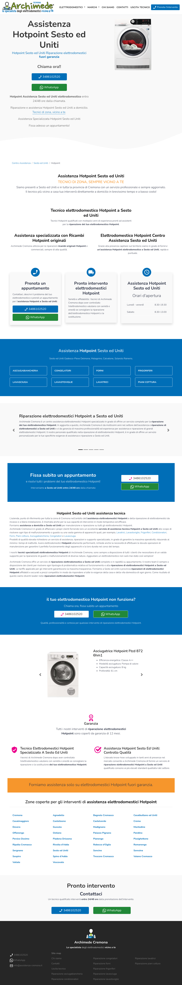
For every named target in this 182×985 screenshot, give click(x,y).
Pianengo (98, 838)
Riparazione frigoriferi (104, 968)
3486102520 (49, 77)
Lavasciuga (70, 536)
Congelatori (56, 536)
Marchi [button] (93, 7)
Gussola (57, 827)
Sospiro (17, 856)
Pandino (138, 833)
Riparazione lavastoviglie (106, 979)
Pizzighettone (141, 838)
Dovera (16, 827)
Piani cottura (22, 536)
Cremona (17, 815)
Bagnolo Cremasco (103, 815)
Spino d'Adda (60, 856)
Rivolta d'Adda (61, 844)
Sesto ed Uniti (41, 163)
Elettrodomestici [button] (71, 7)
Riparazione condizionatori (64, 979)
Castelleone (59, 821)
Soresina (138, 850)
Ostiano (57, 833)
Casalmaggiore (21, 821)
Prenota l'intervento (165, 7)
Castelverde (99, 821)
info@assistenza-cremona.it (26, 965)
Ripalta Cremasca (22, 844)
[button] (14, 430)
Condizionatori (159, 532)
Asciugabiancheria (39, 536)
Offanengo (18, 833)
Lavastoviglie (133, 532)
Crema (137, 821)
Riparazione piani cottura (147, 963)
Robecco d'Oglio (102, 844)
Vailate (16, 862)
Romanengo (140, 844)
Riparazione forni (102, 963)
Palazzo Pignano (102, 833)
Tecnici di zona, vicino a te (48, 112)
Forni (12, 536)
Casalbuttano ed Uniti (145, 815)
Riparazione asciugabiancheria (67, 973)
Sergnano (18, 850)
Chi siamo (108, 7)
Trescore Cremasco (103, 856)
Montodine (139, 827)
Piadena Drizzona (62, 838)
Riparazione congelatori (105, 958)
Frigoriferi (146, 532)
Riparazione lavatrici (145, 958)
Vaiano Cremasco (143, 856)
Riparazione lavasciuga (105, 973)
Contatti (122, 7)
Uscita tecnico (140, 7)
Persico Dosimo (21, 838)
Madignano (99, 827)
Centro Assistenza (21, 163)
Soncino (97, 850)
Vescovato (58, 862)
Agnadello (58, 815)
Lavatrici (120, 532)
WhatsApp (49, 87)
